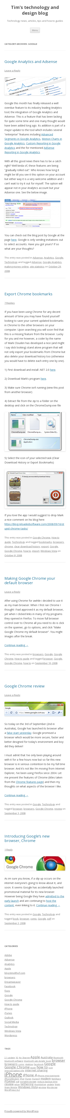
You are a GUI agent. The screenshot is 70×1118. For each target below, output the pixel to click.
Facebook (9, 986)
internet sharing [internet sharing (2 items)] (36, 1070)
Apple (7, 968)
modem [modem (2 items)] (46, 1078)
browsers (58, 542)
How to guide (22, 658)
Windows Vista (49, 551)
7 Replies (9, 303)
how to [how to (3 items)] (42, 1067)
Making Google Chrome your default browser (29, 580)
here (14, 239)
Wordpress (10, 1035)
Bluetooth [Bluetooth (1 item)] (58, 1057)
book (16, 918)
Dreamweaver (12, 982)
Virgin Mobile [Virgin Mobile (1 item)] (10, 1087)
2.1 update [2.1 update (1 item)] (9, 1057)
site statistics (37, 266)
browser (48, 658)
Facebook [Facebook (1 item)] (38, 1064)
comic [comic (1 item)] (21, 1064)
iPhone (8, 1008)
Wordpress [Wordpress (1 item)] (52, 1087)
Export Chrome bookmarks (28, 293)
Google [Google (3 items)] (50, 1064)
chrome (8, 546)
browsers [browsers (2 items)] (11, 1064)
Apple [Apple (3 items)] (35, 1057)
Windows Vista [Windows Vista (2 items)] (28, 1087)
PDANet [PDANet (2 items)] (9, 1081)
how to (27, 551)
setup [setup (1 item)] (17, 1084)
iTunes (8, 1013)
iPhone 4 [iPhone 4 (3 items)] (30, 1075)
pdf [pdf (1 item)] (17, 1081)
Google (59, 257)
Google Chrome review (24, 686)
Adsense (38, 257)
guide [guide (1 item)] (33, 1067)
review (58, 808)
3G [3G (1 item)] (17, 1057)
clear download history (27, 546)
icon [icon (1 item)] (51, 1067)
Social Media (11, 1022)
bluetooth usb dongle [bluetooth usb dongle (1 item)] (34, 1061)
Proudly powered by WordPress (21, 1111)
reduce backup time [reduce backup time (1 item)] (47, 1081)
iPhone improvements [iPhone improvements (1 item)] (48, 1075)
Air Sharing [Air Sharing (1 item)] (24, 1057)
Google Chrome (41, 537)
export (45, 546)
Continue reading (16, 645)
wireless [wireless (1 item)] (42, 1087)
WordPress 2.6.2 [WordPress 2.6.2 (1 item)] (12, 1090)
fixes (7, 990)
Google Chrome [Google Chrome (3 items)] (17, 1067)
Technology (11, 262)
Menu (35, 30)
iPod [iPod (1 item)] (22, 1079)
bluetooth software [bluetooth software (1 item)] (13, 1061)
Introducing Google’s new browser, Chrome (27, 838)
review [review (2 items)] (9, 1084)
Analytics (49, 257)
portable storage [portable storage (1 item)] (28, 1081)
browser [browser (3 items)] (58, 1060)
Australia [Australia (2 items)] (47, 1057)
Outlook (8, 1017)
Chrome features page (29, 782)
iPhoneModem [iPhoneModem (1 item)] (11, 1079)
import (35, 551)
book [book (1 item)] (48, 1061)
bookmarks (45, 542)
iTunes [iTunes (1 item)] (28, 1079)
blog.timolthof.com (14, 973)
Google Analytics (52, 262)
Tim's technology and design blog (35, 10)
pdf (49, 918)
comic (33, 918)
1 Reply (8, 849)
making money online (16, 266)
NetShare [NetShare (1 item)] (56, 1079)
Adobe (8, 955)
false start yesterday (19, 733)
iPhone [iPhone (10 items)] (13, 1074)
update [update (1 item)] (50, 1084)
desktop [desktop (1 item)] (29, 1064)
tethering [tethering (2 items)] (27, 1084)
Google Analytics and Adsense (30, 61)
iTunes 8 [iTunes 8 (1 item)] (36, 1079)
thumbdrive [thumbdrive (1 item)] (40, 1084)
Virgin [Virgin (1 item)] (57, 1084)
